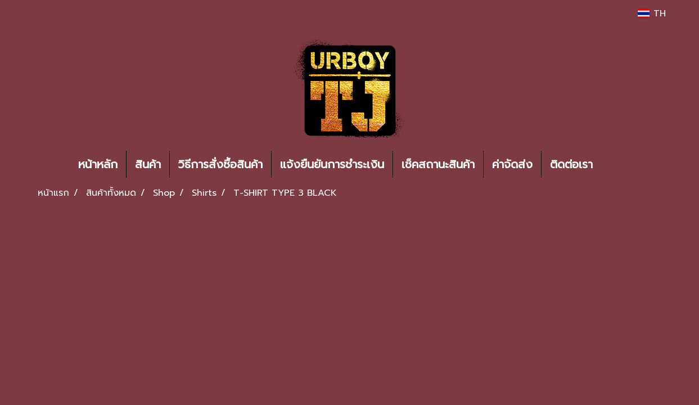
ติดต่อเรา (571, 164)
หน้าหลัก (98, 164)
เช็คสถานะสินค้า (438, 164)
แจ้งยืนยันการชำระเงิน (332, 164)
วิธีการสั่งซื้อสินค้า (220, 164)
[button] (618, 164)
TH (651, 13)
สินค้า (148, 164)
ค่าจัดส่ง (512, 164)
